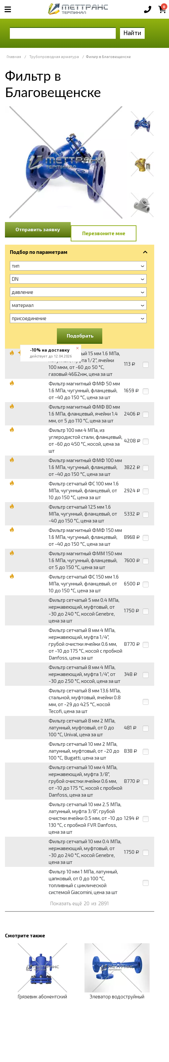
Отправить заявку (37, 229)
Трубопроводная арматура (54, 56)
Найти (132, 32)
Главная (14, 56)
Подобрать (80, 335)
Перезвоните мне (103, 233)
